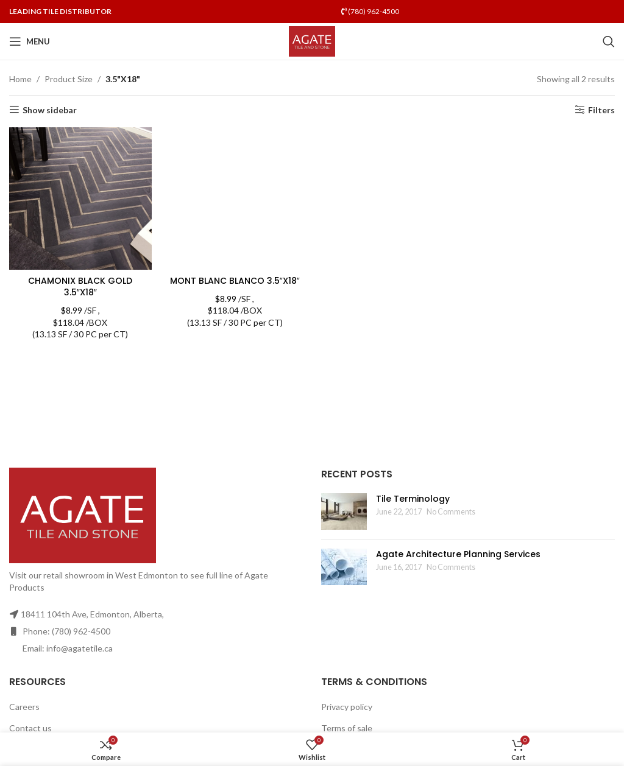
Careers (24, 706)
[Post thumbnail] (344, 511)
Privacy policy (346, 706)
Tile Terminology (413, 499)
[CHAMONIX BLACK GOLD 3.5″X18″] (80, 198)
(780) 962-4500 (370, 11)
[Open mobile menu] (29, 41)
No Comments (451, 511)
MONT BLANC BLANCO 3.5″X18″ (235, 281)
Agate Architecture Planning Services (458, 554)
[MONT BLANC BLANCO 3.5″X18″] (235, 198)
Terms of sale (346, 728)
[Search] (609, 41)
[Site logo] (312, 40)
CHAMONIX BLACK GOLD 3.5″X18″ (80, 287)
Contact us (30, 728)
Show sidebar (50, 109)
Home (20, 79)
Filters (601, 109)
